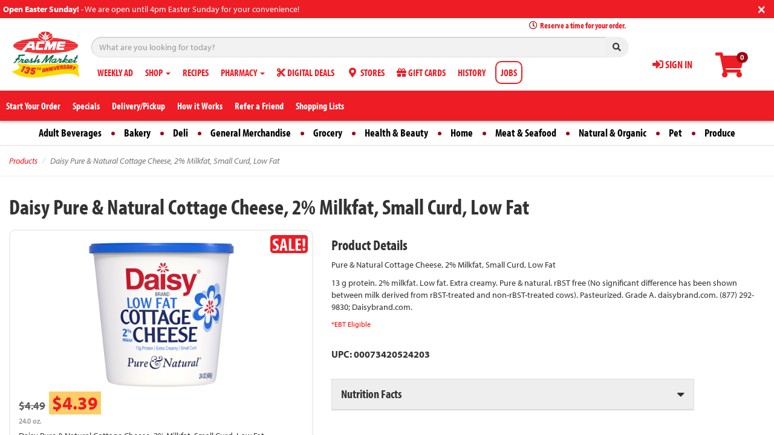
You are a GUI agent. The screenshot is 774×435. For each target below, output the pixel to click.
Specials (86, 106)
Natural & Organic (612, 133)
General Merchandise (250, 133)
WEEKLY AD (115, 72)
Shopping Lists (320, 106)
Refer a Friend (259, 106)
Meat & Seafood (525, 133)
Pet (675, 133)
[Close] (762, 8)
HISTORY (472, 72)
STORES (365, 72)
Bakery (137, 133)
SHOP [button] (158, 72)
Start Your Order (33, 106)
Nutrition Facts (371, 393)
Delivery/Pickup (138, 106)
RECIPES (196, 72)
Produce (719, 133)
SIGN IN (672, 64)
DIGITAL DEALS (305, 72)
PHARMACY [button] (243, 72)
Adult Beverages (70, 133)
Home (461, 133)
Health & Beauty (396, 133)
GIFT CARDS (421, 72)
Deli (180, 133)
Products (23, 160)
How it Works (200, 106)
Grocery (327, 133)
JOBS (509, 72)
